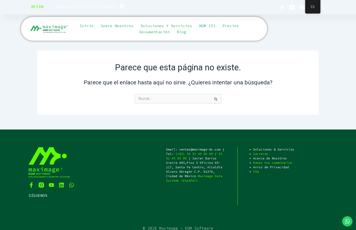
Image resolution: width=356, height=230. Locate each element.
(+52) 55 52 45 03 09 (194, 154)
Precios (230, 25)
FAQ (256, 172)
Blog (181, 31)
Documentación (154, 31)
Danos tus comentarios (273, 163)
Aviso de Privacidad (271, 167)
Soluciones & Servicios (273, 149)
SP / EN (37, 6)
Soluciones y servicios (166, 25)
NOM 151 (207, 25)
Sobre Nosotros (117, 25)
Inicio (87, 25)
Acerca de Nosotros (270, 158)
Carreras (260, 154)
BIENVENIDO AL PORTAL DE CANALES (85, 6)
